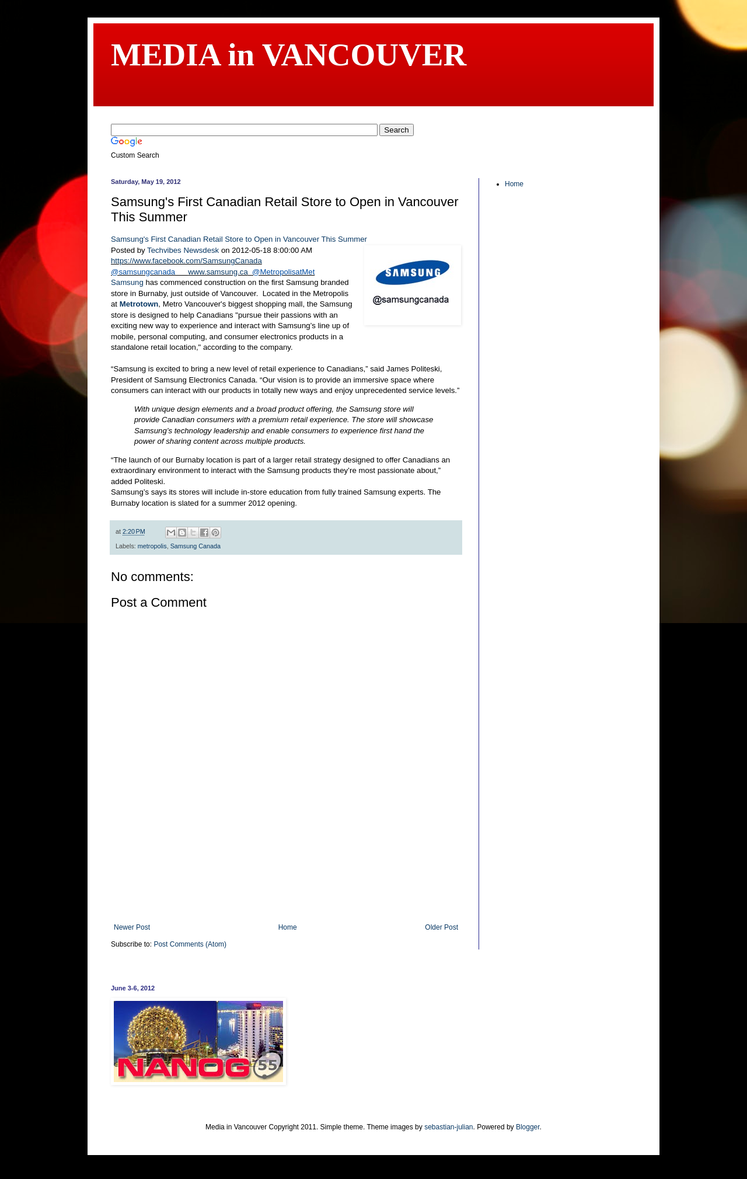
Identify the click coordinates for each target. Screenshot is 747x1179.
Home (287, 927)
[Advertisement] (286, 891)
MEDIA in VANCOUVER (288, 54)
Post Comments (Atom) (189, 944)
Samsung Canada (195, 545)
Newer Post (132, 927)
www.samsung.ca (218, 271)
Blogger (528, 1127)
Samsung (128, 282)
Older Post (441, 927)
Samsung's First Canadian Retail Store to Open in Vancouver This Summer (239, 239)
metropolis (152, 545)
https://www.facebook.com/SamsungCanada (186, 260)
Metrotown (139, 304)
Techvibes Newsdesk (183, 250)
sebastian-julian (448, 1127)
